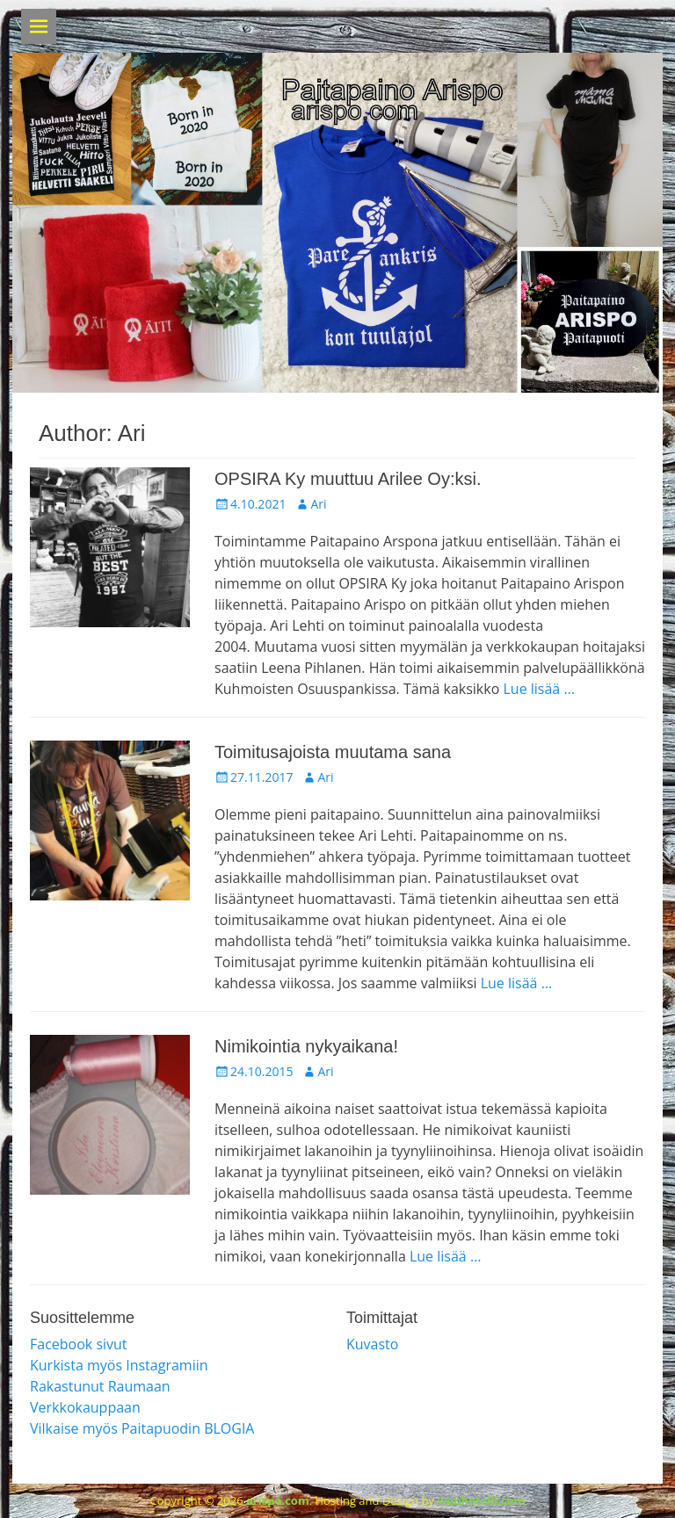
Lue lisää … (538, 688)
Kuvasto (372, 1344)
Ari (318, 503)
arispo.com (277, 1500)
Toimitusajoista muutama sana (332, 752)
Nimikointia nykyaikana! (306, 1046)
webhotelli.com (481, 1500)
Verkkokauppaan (85, 1407)
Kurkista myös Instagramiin (119, 1365)
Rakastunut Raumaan (100, 1386)
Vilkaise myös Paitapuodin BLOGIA (142, 1428)
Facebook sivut (78, 1344)
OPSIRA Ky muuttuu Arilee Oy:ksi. (347, 478)
